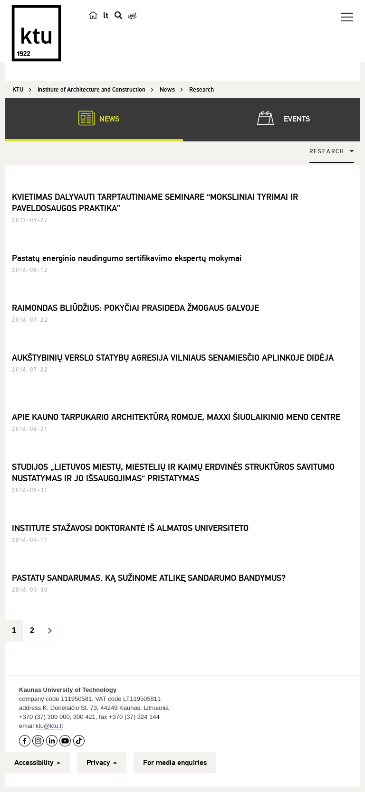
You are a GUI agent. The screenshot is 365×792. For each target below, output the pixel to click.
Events (282, 118)
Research (327, 151)
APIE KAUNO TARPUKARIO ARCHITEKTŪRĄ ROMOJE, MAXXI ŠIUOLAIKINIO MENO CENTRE (176, 417)
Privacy (101, 762)
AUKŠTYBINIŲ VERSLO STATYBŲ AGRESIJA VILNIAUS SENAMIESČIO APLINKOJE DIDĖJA (173, 358)
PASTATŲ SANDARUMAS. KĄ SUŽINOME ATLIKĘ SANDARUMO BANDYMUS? (149, 578)
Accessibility (37, 762)
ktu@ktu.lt (49, 725)
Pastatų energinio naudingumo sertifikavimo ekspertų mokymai (126, 258)
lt (105, 15)
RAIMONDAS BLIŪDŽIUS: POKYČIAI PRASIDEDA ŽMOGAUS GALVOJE (135, 308)
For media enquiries (175, 762)
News (94, 118)
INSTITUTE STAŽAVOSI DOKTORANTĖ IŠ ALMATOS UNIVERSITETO (130, 528)
